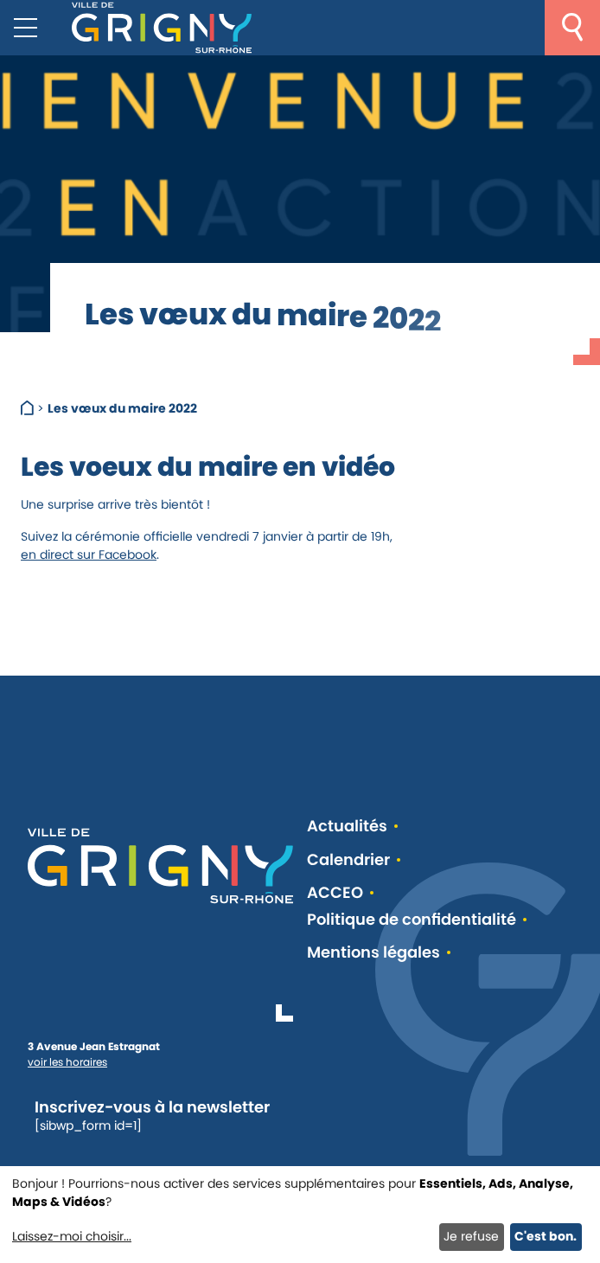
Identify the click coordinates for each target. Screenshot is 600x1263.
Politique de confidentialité (411, 920)
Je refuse (471, 1236)
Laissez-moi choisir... (71, 1236)
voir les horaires (67, 1062)
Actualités (347, 827)
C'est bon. (545, 1236)
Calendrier (348, 860)
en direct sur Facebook (88, 554)
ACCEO (335, 893)
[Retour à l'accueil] (161, 27)
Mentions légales (373, 953)
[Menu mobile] (25, 27)
